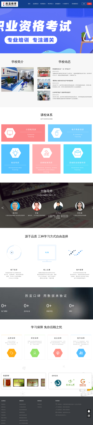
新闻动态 (3, 407)
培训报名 (43, 4)
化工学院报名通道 (23, 423)
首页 (29, 3)
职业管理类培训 (23, 409)
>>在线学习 (65, 3)
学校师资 (3, 415)
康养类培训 (22, 412)
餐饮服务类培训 (23, 417)
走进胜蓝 (36, 4)
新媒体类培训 (22, 404)
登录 (84, 3)
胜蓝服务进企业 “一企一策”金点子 (62, 69)
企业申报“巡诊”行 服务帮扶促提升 (62, 92)
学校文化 (3, 409)
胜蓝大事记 (4, 417)
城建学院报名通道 (23, 420)
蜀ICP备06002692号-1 (61, 415)
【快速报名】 (75, 3)
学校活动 (39, 407)
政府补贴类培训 (23, 415)
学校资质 (3, 412)
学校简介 (3, 404)
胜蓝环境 (3, 420)
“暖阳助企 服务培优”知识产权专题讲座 (63, 80)
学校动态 (39, 404)
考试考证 (51, 4)
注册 (89, 3)
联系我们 (3, 423)
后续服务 (58, 4)
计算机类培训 (22, 407)
